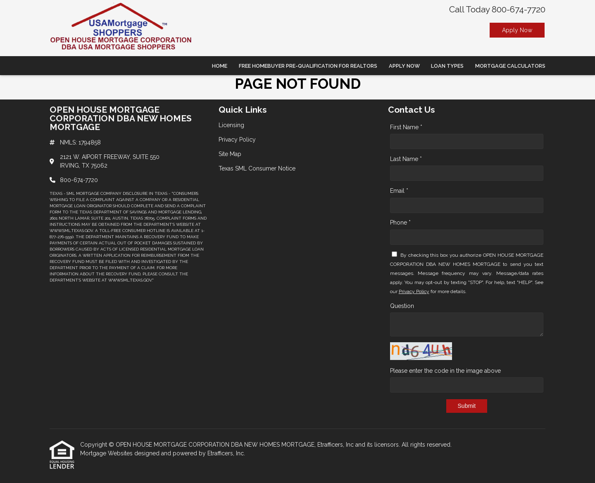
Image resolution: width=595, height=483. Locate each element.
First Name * (406, 127)
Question (402, 306)
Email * (399, 190)
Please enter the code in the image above (445, 370)
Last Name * (406, 159)
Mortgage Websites (107, 453)
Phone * (400, 222)
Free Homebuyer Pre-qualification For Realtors (308, 66)
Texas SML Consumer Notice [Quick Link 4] (257, 168)
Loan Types (447, 66)
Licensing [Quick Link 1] (231, 125)
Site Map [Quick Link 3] (230, 154)
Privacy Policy (414, 291)
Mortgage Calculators (510, 66)
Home (219, 66)
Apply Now (517, 30)
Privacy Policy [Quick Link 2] (237, 139)
